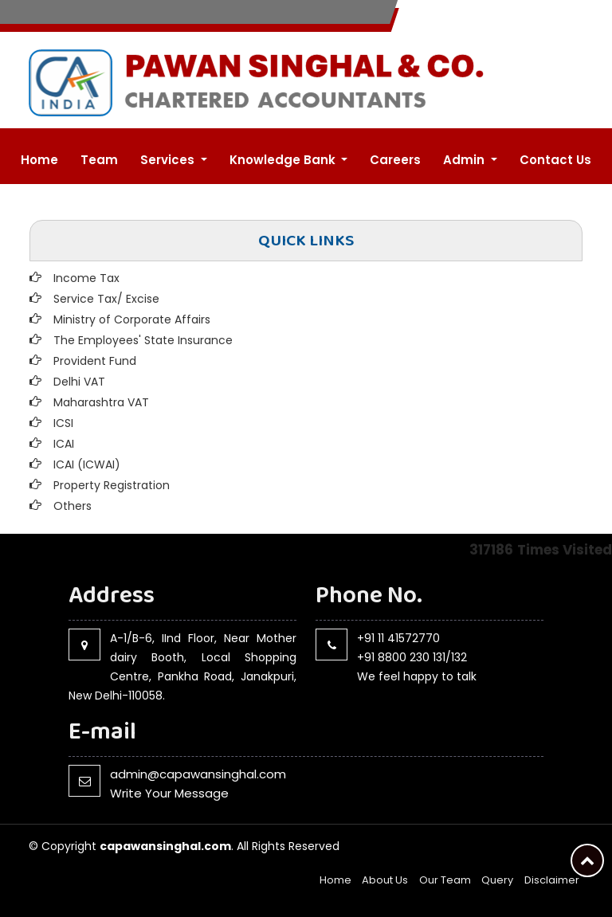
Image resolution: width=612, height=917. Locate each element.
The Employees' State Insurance (143, 340)
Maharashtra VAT (101, 402)
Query (497, 880)
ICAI (63, 444)
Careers (395, 159)
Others (72, 506)
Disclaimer (551, 880)
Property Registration (111, 485)
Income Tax (86, 278)
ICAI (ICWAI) (86, 464)
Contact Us (555, 159)
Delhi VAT (79, 382)
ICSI (63, 423)
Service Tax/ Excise (106, 299)
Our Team (445, 880)
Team (99, 159)
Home (39, 159)
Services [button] (169, 159)
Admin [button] (465, 159)
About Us (385, 880)
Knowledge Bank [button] (284, 159)
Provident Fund (94, 361)
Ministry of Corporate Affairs (131, 319)
